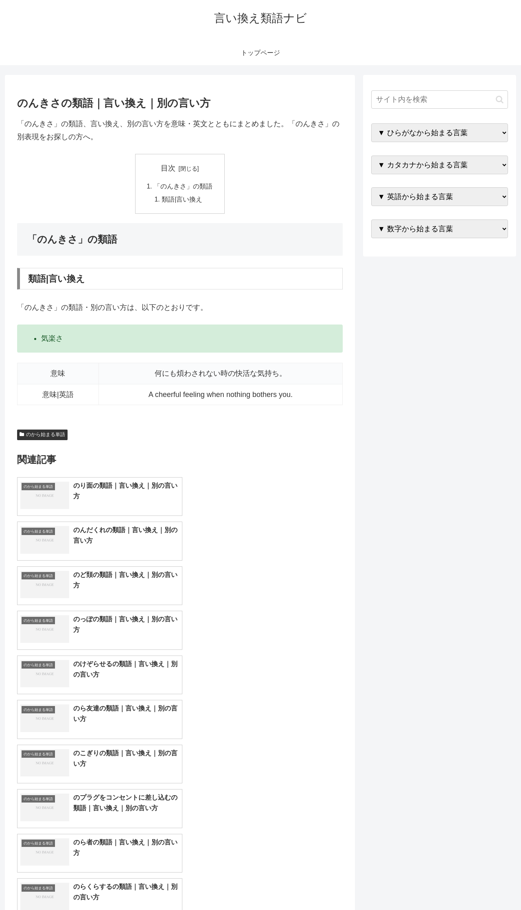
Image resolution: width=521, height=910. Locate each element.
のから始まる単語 (42, 435)
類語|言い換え (182, 199)
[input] (439, 99)
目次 (168, 168)
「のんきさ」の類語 (183, 186)
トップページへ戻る (417, 884)
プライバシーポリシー (479, 884)
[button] (500, 99)
